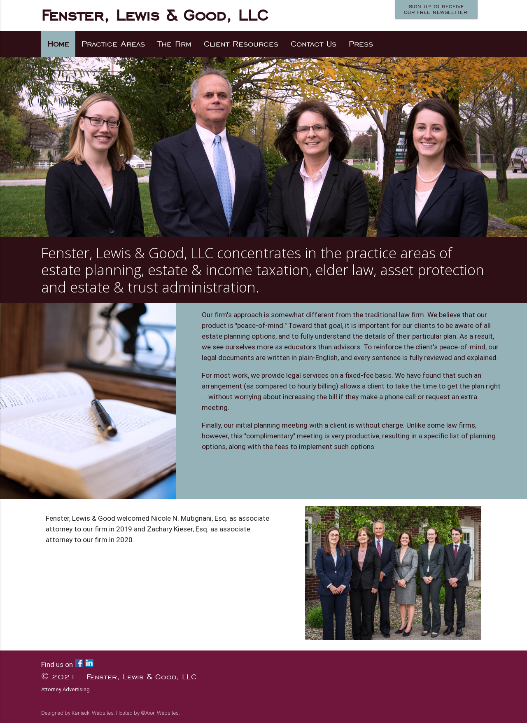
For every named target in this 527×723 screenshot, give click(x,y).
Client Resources (241, 44)
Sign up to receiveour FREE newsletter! (436, 9)
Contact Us (313, 44)
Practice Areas (113, 44)
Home (58, 44)
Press (361, 44)
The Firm (174, 44)
